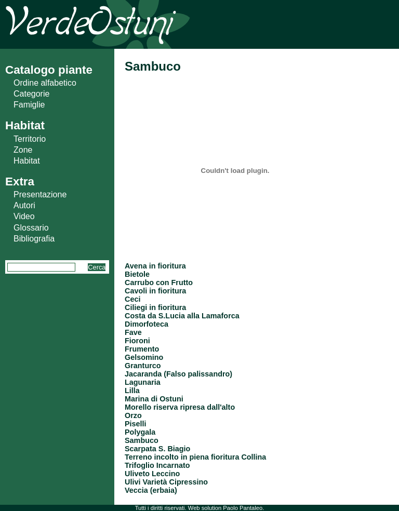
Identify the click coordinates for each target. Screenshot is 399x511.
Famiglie (29, 104)
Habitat (27, 160)
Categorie (31, 93)
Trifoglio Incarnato (157, 465)
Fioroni (137, 341)
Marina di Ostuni (154, 399)
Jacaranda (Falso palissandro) (178, 374)
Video (24, 216)
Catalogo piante (48, 69)
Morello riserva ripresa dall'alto (180, 407)
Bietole (137, 274)
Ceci (132, 299)
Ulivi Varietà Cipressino (166, 482)
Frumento (142, 349)
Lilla (132, 390)
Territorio (30, 139)
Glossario (31, 227)
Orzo (133, 415)
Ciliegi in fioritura (155, 307)
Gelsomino (144, 357)
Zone (23, 149)
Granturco (143, 365)
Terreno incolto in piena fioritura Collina (195, 457)
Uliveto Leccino (152, 473)
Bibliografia (34, 238)
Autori (24, 205)
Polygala (140, 432)
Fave (133, 332)
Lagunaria (143, 382)
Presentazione (40, 194)
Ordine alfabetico (45, 82)
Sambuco (141, 440)
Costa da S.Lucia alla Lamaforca (182, 316)
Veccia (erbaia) (151, 490)
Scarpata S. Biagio (157, 449)
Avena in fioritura (155, 266)
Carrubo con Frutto (159, 282)
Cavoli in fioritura (155, 291)
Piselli (136, 424)
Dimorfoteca (146, 324)
